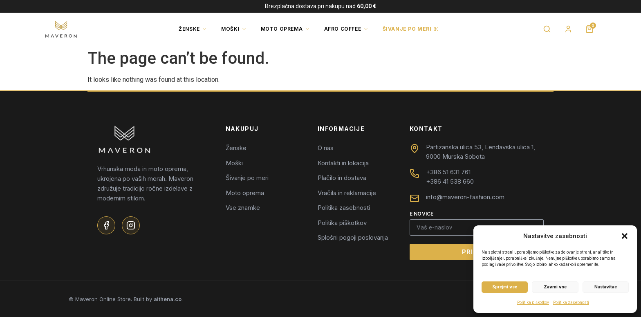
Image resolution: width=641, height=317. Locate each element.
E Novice (422, 214)
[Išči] (547, 29)
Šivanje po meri (411, 29)
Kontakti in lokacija (343, 163)
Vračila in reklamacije (347, 193)
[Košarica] (589, 29)
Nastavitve (605, 287)
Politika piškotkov (533, 302)
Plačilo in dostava (342, 178)
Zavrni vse (555, 287)
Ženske (193, 29)
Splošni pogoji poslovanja (353, 237)
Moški (234, 29)
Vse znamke (243, 207)
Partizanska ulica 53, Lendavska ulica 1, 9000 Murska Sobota (480, 151)
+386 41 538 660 (450, 181)
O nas (326, 148)
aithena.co (168, 299)
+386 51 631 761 (448, 172)
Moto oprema (285, 29)
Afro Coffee (346, 29)
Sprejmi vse (504, 287)
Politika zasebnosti (571, 302)
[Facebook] (106, 225)
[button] (625, 236)
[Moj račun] (568, 29)
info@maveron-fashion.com (465, 197)
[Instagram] (131, 225)
